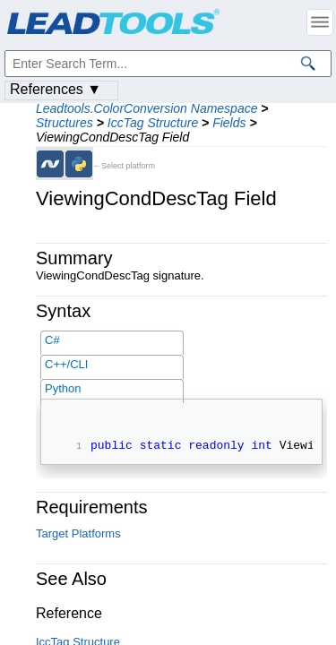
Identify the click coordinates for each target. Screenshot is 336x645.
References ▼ (55, 89)
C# (52, 340)
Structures (64, 123)
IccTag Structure (153, 123)
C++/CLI (66, 364)
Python (63, 388)
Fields (229, 123)
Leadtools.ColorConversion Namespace (146, 108)
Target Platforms (78, 536)
